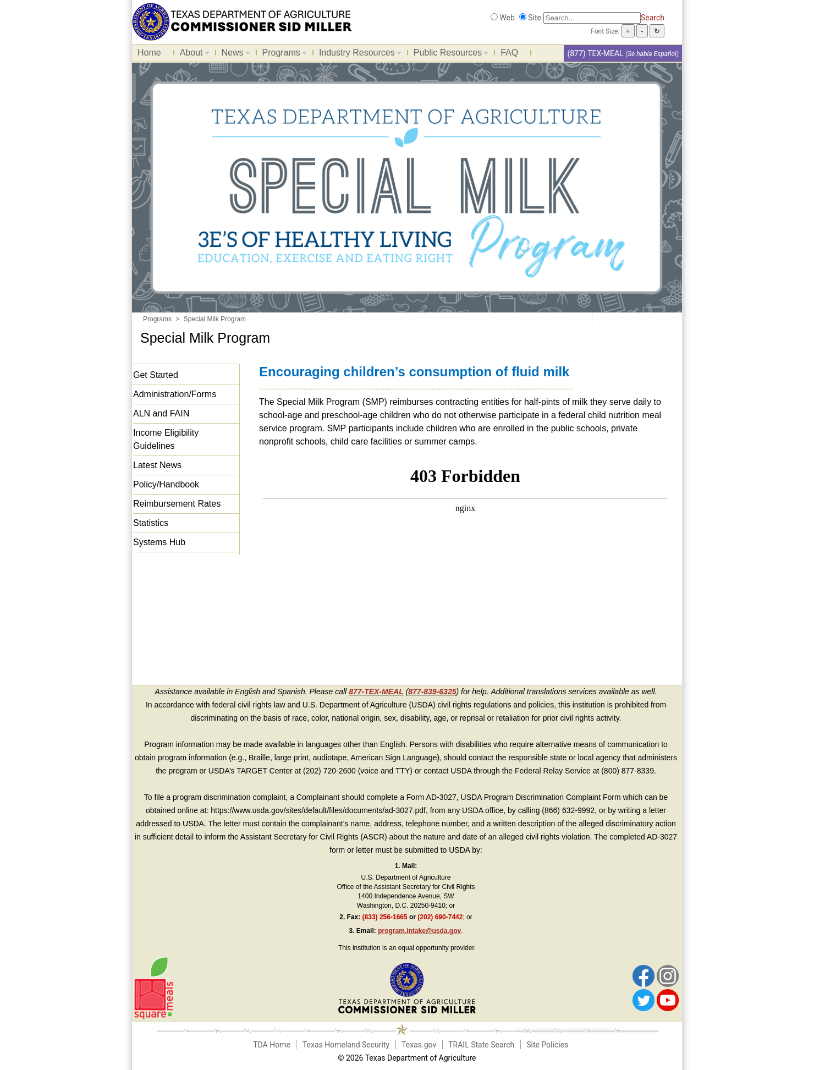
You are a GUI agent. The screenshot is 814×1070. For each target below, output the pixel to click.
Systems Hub (159, 542)
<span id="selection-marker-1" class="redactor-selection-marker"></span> (465, 556)
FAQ (509, 52)
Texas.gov (419, 1044)
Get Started (155, 375)
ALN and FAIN (161, 413)
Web (507, 17)
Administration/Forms (174, 394)
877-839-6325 (432, 691)
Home (149, 52)
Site (534, 17)
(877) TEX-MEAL (595, 53)
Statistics (150, 523)
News (233, 54)
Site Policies (547, 1044)
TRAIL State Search (481, 1044)
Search (652, 17)
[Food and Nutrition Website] (242, 21)
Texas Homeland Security (345, 1044)
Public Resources (448, 54)
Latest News (157, 465)
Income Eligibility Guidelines (166, 439)
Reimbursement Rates (177, 503)
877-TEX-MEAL (376, 691)
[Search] (592, 18)
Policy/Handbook (166, 484)
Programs (282, 54)
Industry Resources (358, 54)
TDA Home (271, 1044)
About (192, 54)
